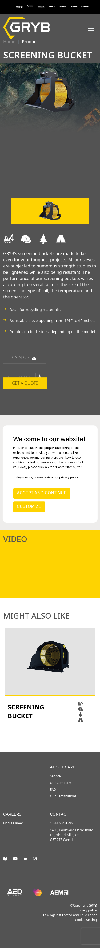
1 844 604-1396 (61, 823)
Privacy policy (87, 910)
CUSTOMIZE (29, 507)
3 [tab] (55, 737)
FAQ (53, 789)
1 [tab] (44, 737)
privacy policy (68, 477)
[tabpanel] (50, 675)
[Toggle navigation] (91, 28)
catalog (24, 377)
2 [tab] (50, 737)
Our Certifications (63, 796)
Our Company (60, 783)
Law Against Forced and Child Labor (70, 915)
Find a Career (13, 823)
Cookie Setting (86, 920)
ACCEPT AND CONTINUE (41, 493)
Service (55, 776)
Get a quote (25, 403)
